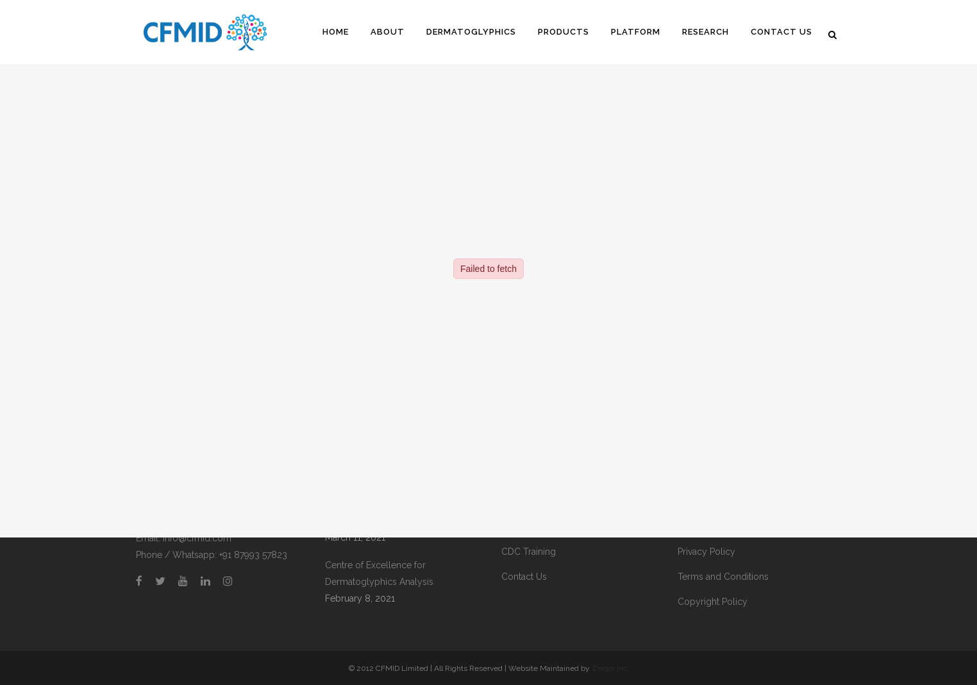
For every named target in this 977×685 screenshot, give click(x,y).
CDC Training (528, 551)
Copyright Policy (712, 601)
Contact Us (524, 576)
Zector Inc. (610, 668)
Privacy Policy (706, 551)
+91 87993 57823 (253, 555)
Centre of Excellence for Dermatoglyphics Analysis (379, 573)
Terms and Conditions (723, 576)
